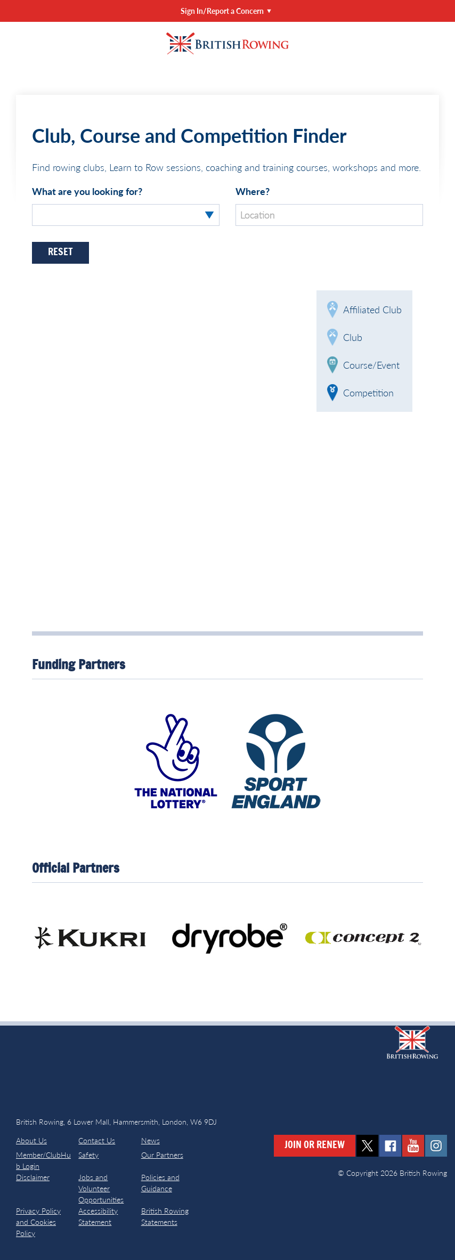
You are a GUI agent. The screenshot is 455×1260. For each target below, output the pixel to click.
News (150, 1140)
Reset (60, 252)
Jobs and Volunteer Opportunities (101, 1188)
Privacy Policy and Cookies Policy (38, 1222)
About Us (31, 1140)
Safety (88, 1154)
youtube (413, 1146)
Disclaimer (33, 1177)
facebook (390, 1146)
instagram (436, 1146)
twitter (367, 1146)
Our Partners (162, 1154)
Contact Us (96, 1140)
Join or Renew (315, 1145)
